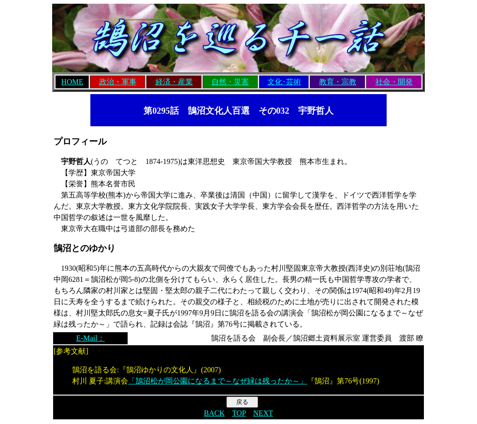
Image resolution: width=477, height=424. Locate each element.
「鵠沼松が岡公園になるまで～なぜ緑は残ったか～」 (217, 381)
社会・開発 (394, 82)
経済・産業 (174, 82)
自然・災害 (230, 82)
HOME (72, 82)
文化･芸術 (284, 82)
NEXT (263, 413)
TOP (238, 413)
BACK (214, 413)
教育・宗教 (337, 82)
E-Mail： (90, 338)
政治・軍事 (117, 82)
